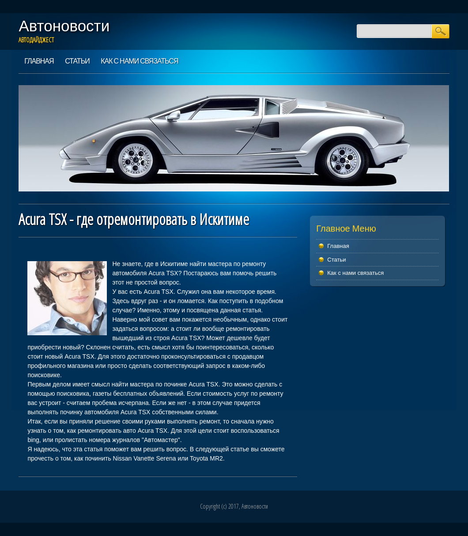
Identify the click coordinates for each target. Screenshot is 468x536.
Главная (38, 61)
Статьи (77, 61)
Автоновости (64, 26)
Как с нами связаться (139, 61)
